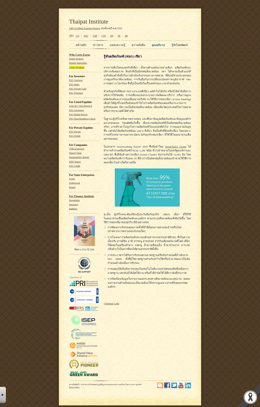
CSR (95, 35)
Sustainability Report (79, 157)
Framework (74, 183)
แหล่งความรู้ (117, 45)
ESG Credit (74, 166)
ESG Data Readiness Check (82, 119)
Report (72, 187)
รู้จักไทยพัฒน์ (179, 45)
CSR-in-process (76, 149)
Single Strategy (76, 59)
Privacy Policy (74, 387)
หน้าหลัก (81, 45)
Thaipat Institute (88, 21)
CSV (103, 35)
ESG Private (75, 132)
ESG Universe (76, 80)
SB (126, 35)
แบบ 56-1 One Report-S (80, 106)
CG (77, 35)
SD (111, 35)
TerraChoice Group (175, 146)
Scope (72, 179)
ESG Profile (75, 136)
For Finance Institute (81, 196)
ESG (86, 35)
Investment (74, 200)
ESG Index (74, 84)
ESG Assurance (76, 110)
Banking (73, 209)
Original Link (111, 303)
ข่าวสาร (98, 45)
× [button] (3, 395)
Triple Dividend (76, 67)
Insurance (73, 204)
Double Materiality (78, 63)
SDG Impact (75, 162)
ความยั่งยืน (138, 45)
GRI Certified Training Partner (84, 28)
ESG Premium (76, 93)
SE (119, 35)
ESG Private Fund (77, 89)
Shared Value (75, 153)
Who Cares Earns (79, 54)
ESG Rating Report (78, 114)
